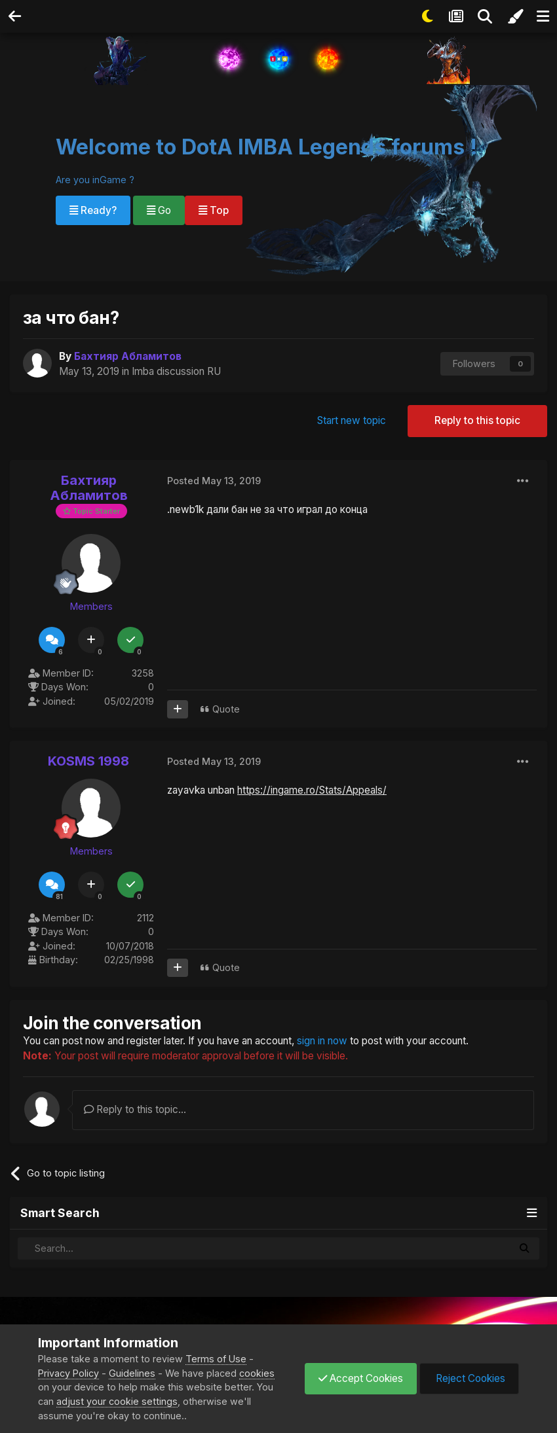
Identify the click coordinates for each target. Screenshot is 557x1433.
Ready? (93, 210)
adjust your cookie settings (117, 1401)
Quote (226, 709)
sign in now (322, 1041)
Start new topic (351, 420)
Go (159, 210)
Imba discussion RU (176, 371)
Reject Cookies (469, 1378)
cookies (257, 1373)
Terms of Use (215, 1358)
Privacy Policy (68, 1373)
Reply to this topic (477, 420)
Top (214, 210)
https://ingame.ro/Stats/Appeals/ (312, 790)
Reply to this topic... (135, 1109)
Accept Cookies (360, 1378)
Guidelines (132, 1373)
